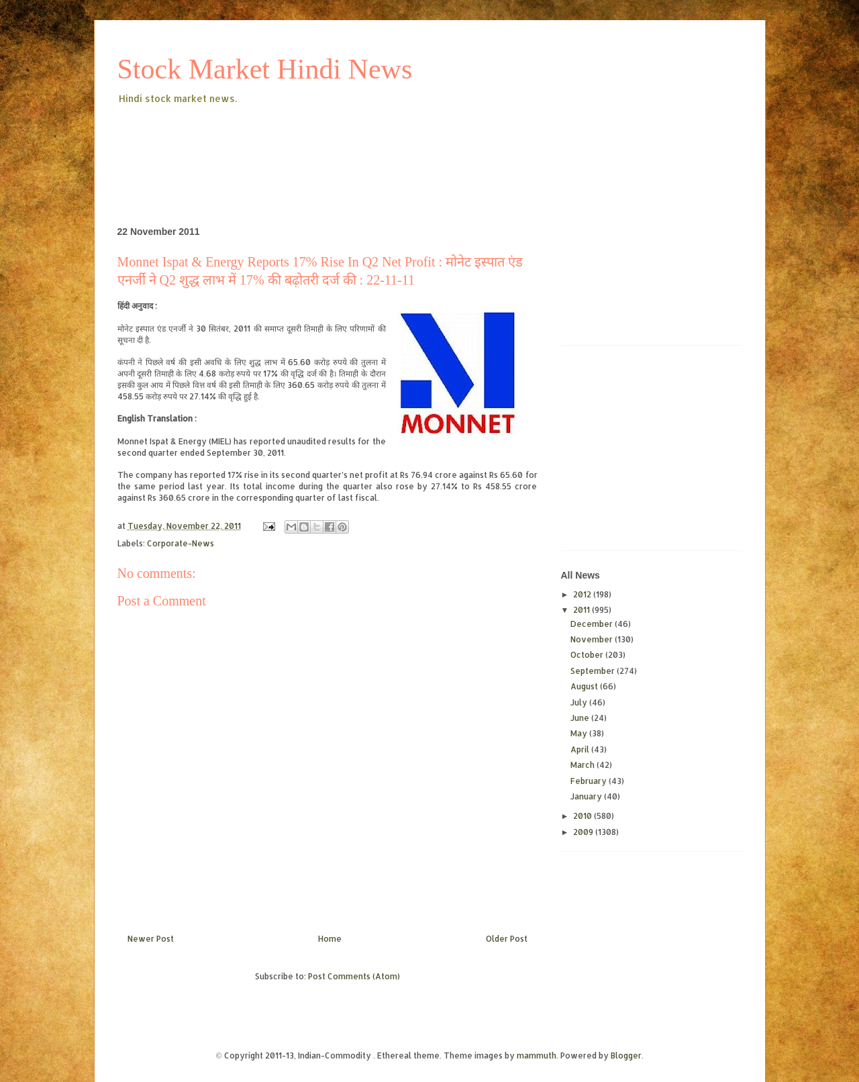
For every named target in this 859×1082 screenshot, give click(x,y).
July (579, 702)
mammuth (536, 1055)
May (579, 733)
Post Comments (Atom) (354, 976)
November (592, 639)
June (580, 718)
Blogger (626, 1055)
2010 (583, 816)
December (592, 624)
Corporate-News (180, 543)
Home (330, 939)
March (583, 765)
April (580, 749)
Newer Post (151, 939)
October (587, 655)
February (589, 781)
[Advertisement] (361, 143)
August (585, 686)
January (587, 796)
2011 (582, 610)
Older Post (506, 939)
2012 (583, 594)
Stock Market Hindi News (265, 69)
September (593, 671)
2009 (584, 832)
